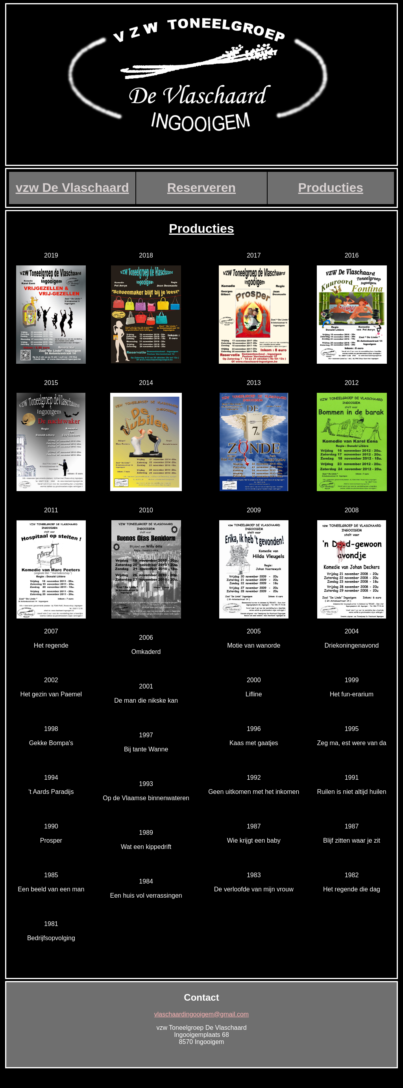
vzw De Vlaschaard (72, 187)
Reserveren (201, 187)
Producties (330, 187)
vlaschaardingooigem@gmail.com (201, 1014)
